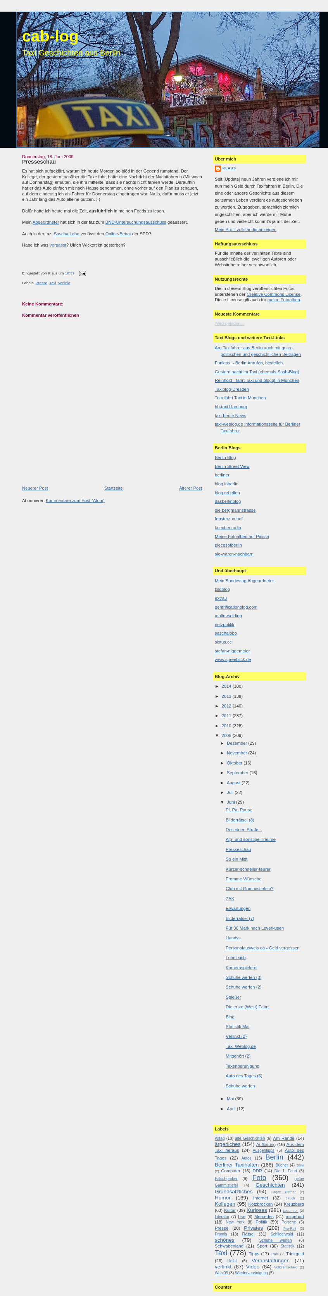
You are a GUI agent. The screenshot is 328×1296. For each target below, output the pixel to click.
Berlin (274, 1157)
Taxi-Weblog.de (241, 1046)
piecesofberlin (228, 545)
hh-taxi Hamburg (231, 406)
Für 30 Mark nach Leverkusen (255, 928)
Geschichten (270, 1185)
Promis (221, 1234)
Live (241, 1217)
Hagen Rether (283, 1192)
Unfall (232, 1261)
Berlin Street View (232, 466)
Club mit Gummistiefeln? (249, 888)
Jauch (290, 1198)
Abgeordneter (46, 222)
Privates (253, 1228)
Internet (260, 1198)
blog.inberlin (226, 483)
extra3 (221, 598)
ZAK (230, 898)
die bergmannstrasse (235, 510)
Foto (259, 1178)
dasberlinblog (228, 501)
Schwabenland (229, 1246)
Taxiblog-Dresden (232, 389)
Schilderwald (282, 1234)
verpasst (58, 245)
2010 (226, 725)
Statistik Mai (237, 1026)
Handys (233, 937)
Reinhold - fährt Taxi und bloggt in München (257, 380)
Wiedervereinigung (251, 1273)
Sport (262, 1246)
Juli (231, 792)
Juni (231, 802)
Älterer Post (190, 488)
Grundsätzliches (233, 1191)
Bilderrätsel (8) (240, 820)
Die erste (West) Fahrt (247, 1006)
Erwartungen (238, 908)
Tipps (254, 1253)
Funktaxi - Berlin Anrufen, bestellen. (249, 363)
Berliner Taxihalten (237, 1165)
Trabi (274, 1254)
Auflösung (266, 1144)
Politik (261, 1222)
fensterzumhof (229, 518)
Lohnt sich (236, 957)
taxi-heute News (230, 415)
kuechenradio (228, 527)
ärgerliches (227, 1144)
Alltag (219, 1138)
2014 (226, 686)
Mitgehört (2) (238, 1056)
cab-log (50, 36)
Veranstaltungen (271, 1260)
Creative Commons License (273, 294)
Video (252, 1267)
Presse (41, 283)
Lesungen (291, 1211)
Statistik (288, 1246)
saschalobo (226, 633)
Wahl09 (221, 1273)
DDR (257, 1170)
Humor (223, 1198)
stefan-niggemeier (232, 651)
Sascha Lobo (66, 233)
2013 (226, 696)
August (234, 782)
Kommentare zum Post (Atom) (75, 500)
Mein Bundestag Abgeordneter (244, 580)
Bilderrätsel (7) (240, 918)
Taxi (52, 283)
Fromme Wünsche (243, 879)
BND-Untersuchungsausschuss (135, 222)
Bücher (282, 1165)
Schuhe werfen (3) (243, 977)
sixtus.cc (223, 642)
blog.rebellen (227, 492)
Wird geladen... (229, 323)
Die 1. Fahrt (285, 1171)
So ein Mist (236, 859)
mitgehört (295, 1216)
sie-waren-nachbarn (234, 554)
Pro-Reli (289, 1228)
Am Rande (283, 1138)
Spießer (233, 997)
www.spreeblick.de (233, 659)
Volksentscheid (285, 1267)
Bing (230, 1017)
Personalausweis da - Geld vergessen (262, 948)
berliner (222, 475)
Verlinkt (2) (236, 1036)
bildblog (222, 589)
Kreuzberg (294, 1204)
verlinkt (64, 283)
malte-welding (228, 615)
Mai (231, 1098)
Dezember (237, 743)
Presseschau (39, 162)
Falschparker (226, 1179)
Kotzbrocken (261, 1204)
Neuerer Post (35, 488)
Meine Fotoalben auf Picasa (242, 536)
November (237, 753)
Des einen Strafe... (244, 829)
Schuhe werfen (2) (243, 987)
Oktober (235, 763)
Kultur (230, 1210)
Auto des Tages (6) (244, 1075)
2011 (226, 715)
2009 (226, 735)
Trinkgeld (295, 1253)
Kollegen (225, 1204)
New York (235, 1222)
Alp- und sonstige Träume (251, 839)
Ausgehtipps (263, 1150)
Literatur (222, 1217)
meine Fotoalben (284, 299)
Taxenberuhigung (242, 1066)
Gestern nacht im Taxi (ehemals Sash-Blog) (257, 371)
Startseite (113, 488)
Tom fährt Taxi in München (240, 397)
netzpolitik (224, 624)
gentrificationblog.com (236, 607)
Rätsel (248, 1234)
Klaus (229, 168)
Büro (300, 1165)
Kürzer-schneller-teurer (248, 869)
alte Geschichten (250, 1138)
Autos (247, 1158)
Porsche (288, 1222)
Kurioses (257, 1210)
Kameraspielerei (241, 967)
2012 (226, 706)
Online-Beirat (118, 233)
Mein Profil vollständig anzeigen (245, 229)
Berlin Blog (225, 457)
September (238, 772)
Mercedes (264, 1216)
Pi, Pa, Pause (239, 810)
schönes (225, 1240)
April (232, 1108)
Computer (230, 1170)
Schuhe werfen (240, 1086)
